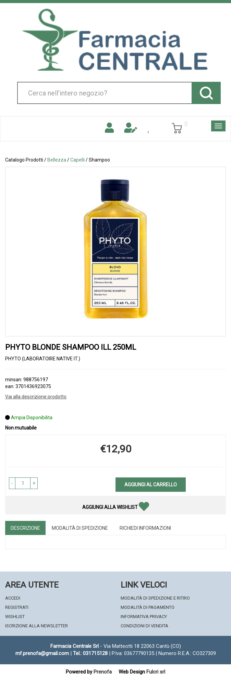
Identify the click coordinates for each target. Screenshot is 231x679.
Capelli (77, 160)
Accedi (12, 598)
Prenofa (103, 672)
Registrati (16, 607)
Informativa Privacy (144, 616)
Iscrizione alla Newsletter (36, 625)
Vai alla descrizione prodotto (35, 396)
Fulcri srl (155, 672)
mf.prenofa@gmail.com (42, 653)
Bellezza (56, 160)
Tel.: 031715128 (90, 653)
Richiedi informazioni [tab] (145, 528)
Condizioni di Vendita (144, 625)
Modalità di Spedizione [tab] (80, 528)
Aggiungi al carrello (150, 484)
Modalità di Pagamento (147, 607)
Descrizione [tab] (25, 528)
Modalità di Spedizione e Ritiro (155, 598)
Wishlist (15, 616)
